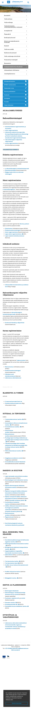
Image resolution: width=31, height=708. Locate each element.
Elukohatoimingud (10, 170)
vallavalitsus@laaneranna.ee (20, 648)
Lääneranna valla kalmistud (13, 378)
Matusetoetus (9, 367)
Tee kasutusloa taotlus (12, 561)
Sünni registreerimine (11, 232)
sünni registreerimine (11, 130)
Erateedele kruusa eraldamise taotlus (16, 606)
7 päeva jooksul (20, 360)
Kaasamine (15, 64)
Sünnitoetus (8, 228)
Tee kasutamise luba (11, 563)
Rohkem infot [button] (9, 699)
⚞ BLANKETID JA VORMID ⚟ (11, 149)
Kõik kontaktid (15, 650)
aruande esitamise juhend (17, 500)
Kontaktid (15, 16)
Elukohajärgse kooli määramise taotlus (16, 480)
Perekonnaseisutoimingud (13, 230)
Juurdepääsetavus (15, 74)
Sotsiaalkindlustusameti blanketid (15, 462)
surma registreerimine (11, 143)
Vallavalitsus (15, 19)
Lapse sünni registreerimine (13, 234)
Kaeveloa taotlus (10, 602)
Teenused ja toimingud (15, 60)
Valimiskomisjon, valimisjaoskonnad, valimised (15, 27)
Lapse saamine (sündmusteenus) (14, 236)
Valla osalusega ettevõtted (15, 57)
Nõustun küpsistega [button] (16, 703)
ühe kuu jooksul (24, 224)
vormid (23, 598)
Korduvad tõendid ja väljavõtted (14, 322)
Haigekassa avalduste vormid (13, 458)
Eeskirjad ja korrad (15, 38)
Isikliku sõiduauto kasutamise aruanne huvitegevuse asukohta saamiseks (16, 507)
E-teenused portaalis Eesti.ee (13, 401)
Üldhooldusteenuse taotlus (13, 451)
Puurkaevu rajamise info (12, 598)
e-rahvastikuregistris (9, 189)
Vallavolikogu (15, 23)
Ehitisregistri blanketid (11, 591)
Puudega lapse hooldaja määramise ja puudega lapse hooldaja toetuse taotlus (16, 438)
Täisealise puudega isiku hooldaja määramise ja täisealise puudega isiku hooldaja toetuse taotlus (16, 445)
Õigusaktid (15, 34)
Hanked (15, 46)
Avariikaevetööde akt (11, 604)
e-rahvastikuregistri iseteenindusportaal (17, 168)
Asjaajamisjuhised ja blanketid (15, 67)
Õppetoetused (9, 517)
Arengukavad (15, 31)
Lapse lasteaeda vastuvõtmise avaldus (16, 476)
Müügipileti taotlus (10, 578)
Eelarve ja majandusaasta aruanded (15, 42)
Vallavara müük (15, 50)
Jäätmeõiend (8, 554)
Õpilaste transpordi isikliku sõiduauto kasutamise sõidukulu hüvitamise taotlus (16, 493)
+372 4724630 (8, 648)
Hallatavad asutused (15, 53)
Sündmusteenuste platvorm (13, 403)
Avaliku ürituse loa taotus (12, 571)
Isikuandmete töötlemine (15, 70)
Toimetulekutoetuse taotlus (13, 419)
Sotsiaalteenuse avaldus (12, 427)
